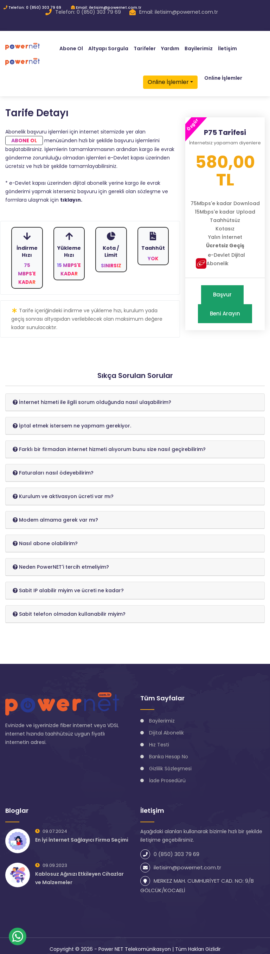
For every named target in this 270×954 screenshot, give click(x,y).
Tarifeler (145, 45)
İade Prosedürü (167, 774)
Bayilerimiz (199, 45)
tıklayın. (71, 193)
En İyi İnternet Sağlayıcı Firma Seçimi (81, 833)
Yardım (170, 45)
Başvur (222, 288)
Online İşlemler (168, 79)
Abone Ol (71, 45)
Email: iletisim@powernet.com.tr (106, 7)
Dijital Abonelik (166, 726)
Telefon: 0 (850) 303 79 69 (32, 7)
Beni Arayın (225, 307)
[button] (92, 395)
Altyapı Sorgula (108, 45)
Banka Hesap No (168, 750)
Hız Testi (159, 738)
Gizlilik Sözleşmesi (170, 762)
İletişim (227, 45)
